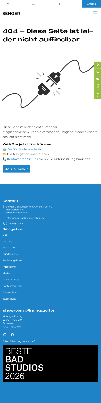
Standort (8, 4)
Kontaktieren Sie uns (22, 159)
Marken (7, 273)
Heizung (7, 241)
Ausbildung (9, 266)
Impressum (9, 298)
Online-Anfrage (11, 279)
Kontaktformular (12, 285)
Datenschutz (10, 292)
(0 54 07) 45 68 (33, 4)
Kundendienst (11, 253)
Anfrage (91, 3)
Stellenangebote (12, 260)
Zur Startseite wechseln (24, 149)
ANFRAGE (97, 90)
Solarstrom (9, 247)
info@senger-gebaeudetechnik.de (58, 4)
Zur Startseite (15, 168)
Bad (5, 234)
